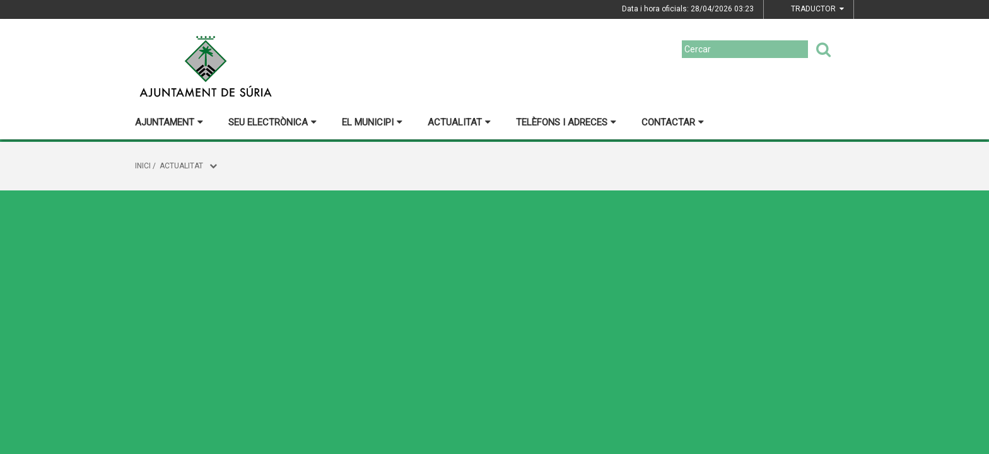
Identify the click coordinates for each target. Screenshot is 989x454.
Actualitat (459, 122)
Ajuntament (169, 122)
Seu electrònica (272, 122)
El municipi (372, 122)
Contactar (672, 122)
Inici (143, 165)
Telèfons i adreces (566, 122)
